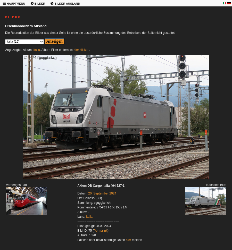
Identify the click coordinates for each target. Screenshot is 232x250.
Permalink (100, 230)
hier (128, 240)
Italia (36, 50)
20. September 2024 (102, 193)
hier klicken (81, 50)
